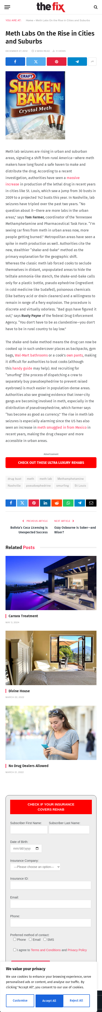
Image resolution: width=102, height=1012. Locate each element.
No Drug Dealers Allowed (29, 766)
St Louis (80, 485)
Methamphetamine (70, 478)
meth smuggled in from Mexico (62, 427)
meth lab (46, 478)
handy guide (22, 368)
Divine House (19, 691)
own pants (74, 355)
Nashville (14, 485)
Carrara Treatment (23, 616)
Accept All (77, 1001)
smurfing (62, 485)
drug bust (14, 478)
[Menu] (7, 7)
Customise (20, 1001)
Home (29, 20)
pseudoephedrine (38, 485)
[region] (48, 987)
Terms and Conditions (46, 950)
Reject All (49, 1001)
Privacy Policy (77, 950)
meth (30, 478)
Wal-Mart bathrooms (31, 355)
